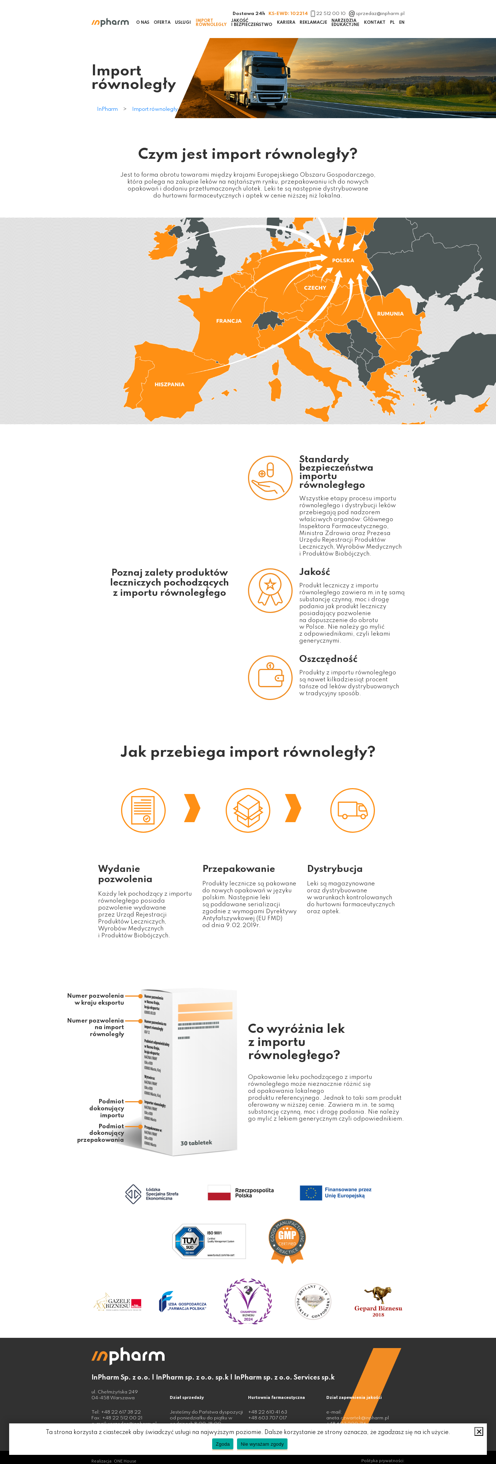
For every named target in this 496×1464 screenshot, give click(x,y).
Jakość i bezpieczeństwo (251, 22)
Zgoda (223, 1444)
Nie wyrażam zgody (262, 1444)
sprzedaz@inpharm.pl (377, 14)
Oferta (162, 23)
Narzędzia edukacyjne (345, 22)
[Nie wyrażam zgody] (478, 1431)
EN (402, 22)
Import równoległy (211, 22)
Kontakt (375, 23)
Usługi (183, 23)
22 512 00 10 (328, 14)
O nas (142, 23)
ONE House (125, 1461)
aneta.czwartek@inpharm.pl (357, 1418)
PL (392, 22)
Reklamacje (313, 23)
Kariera (286, 23)
